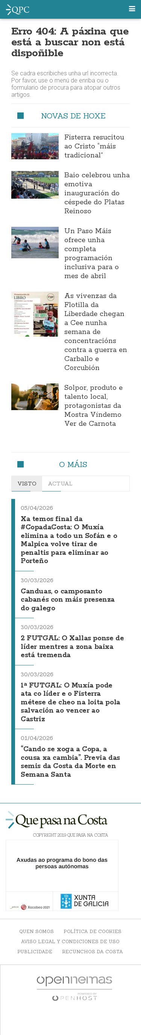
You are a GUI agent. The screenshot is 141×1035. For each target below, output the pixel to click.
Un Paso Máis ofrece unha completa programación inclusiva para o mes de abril (91, 254)
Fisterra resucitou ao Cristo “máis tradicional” (94, 146)
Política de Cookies (92, 931)
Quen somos (36, 931)
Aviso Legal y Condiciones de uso (70, 941)
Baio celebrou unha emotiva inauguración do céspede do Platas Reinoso (97, 193)
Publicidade (34, 951)
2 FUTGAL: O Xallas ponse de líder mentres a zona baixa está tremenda (72, 647)
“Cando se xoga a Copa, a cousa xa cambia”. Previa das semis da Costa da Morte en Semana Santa (70, 762)
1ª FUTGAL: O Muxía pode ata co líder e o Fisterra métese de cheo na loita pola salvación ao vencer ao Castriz (70, 702)
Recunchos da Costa (92, 951)
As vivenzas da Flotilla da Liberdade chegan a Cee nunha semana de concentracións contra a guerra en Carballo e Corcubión (95, 332)
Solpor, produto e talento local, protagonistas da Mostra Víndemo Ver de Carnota (93, 405)
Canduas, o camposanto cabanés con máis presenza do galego (68, 600)
